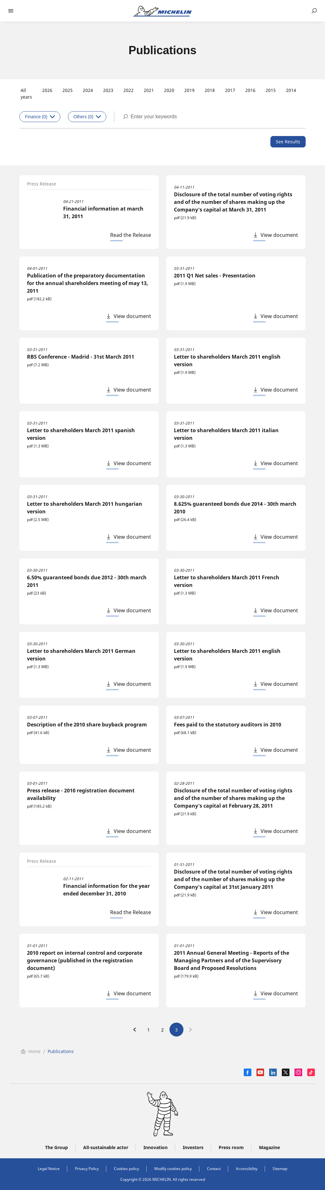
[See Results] (288, 141)
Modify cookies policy (173, 1168)
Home (31, 1051)
